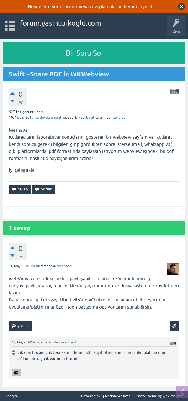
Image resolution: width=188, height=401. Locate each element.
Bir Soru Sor (85, 53)
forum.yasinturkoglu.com (60, 23)
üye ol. (146, 6)
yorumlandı (68, 342)
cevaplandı (64, 266)
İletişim (12, 396)
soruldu (119, 117)
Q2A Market (172, 396)
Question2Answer (115, 396)
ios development (48, 117)
